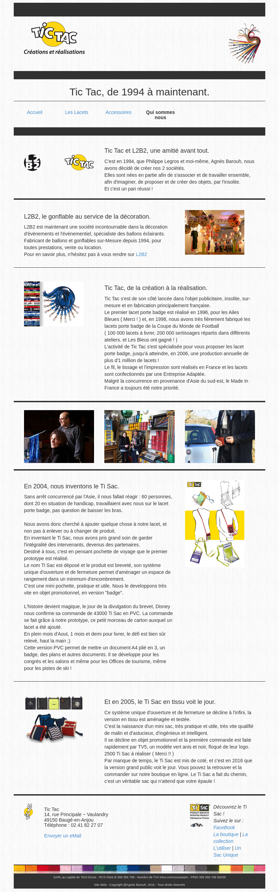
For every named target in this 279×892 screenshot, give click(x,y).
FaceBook (224, 827)
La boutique (226, 834)
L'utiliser (222, 848)
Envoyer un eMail (62, 835)
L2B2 (141, 254)
